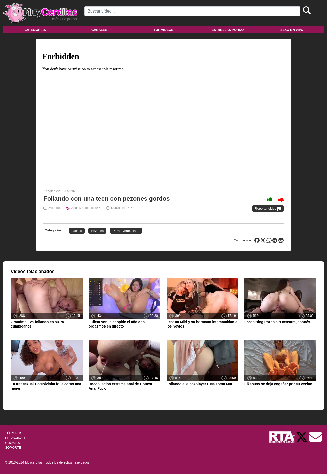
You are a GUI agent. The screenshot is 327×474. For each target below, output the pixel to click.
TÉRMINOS (13, 433)
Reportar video (268, 209)
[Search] (192, 11)
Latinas (77, 231)
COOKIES (12, 443)
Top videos (163, 30)
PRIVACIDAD (15, 438)
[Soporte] (315, 436)
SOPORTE (13, 447)
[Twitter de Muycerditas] (302, 436)
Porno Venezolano (126, 231)
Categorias (35, 30)
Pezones (97, 231)
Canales (99, 30)
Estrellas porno (228, 30)
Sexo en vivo (291, 30)
